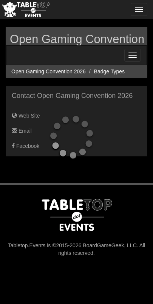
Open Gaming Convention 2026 (48, 71)
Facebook (25, 146)
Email (22, 131)
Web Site (26, 116)
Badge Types (109, 71)
